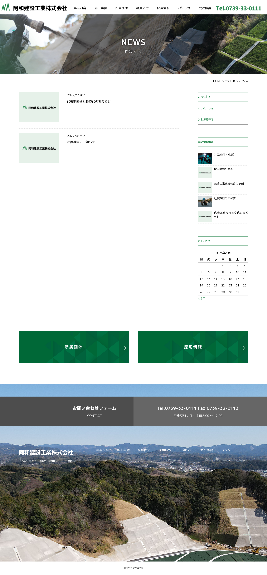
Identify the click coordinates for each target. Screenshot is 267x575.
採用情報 (163, 8)
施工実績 (100, 8)
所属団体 (121, 8)
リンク (226, 450)
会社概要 (205, 8)
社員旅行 (142, 8)
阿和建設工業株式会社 (46, 452)
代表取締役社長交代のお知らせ (89, 101)
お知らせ (184, 8)
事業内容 (80, 8)
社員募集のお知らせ (81, 142)
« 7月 (202, 298)
